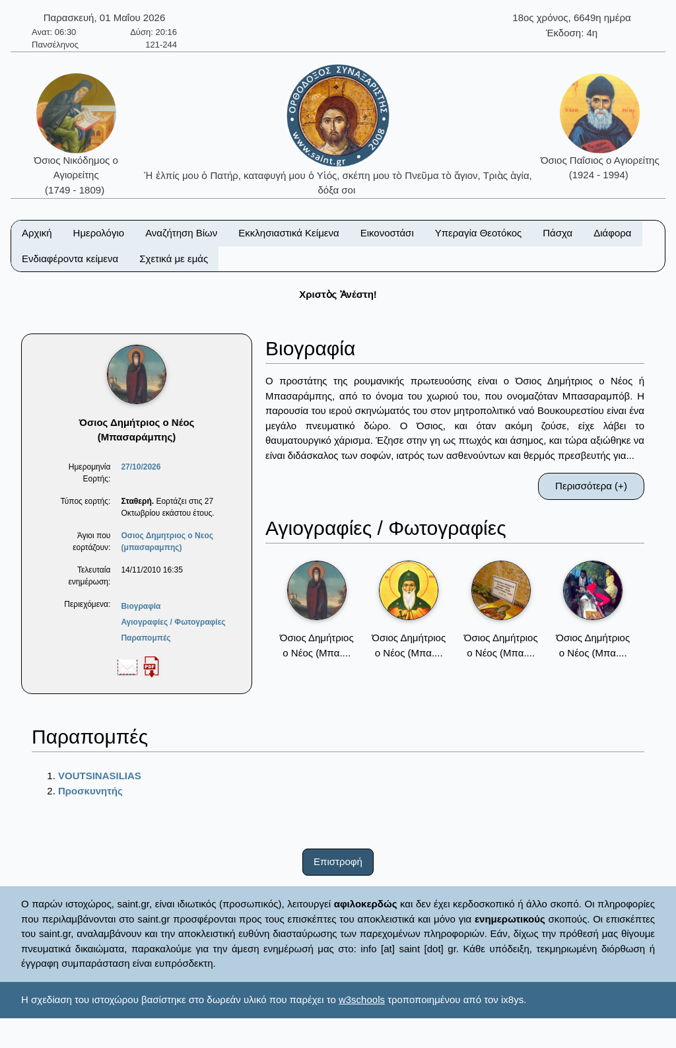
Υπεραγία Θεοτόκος (478, 232)
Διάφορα (612, 232)
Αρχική (37, 232)
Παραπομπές (145, 638)
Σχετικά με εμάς (173, 258)
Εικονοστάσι (387, 232)
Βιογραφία (140, 606)
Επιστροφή (338, 861)
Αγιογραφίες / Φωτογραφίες (173, 622)
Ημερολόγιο (99, 232)
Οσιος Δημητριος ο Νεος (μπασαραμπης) (167, 541)
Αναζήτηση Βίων (181, 232)
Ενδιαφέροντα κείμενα (70, 258)
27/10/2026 (140, 467)
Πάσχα (557, 232)
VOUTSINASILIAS (99, 775)
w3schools (362, 999)
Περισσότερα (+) (591, 485)
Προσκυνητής (90, 790)
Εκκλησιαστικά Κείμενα (288, 232)
